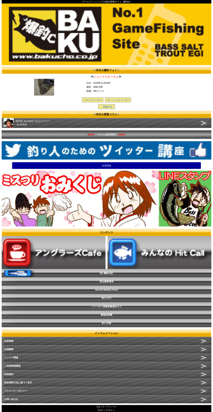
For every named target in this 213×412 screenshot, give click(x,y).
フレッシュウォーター (118, 100)
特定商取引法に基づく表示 (18, 382)
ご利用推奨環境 (12, 366)
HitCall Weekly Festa (106, 289)
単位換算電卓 (106, 281)
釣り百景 (106, 323)
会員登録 (106, 165)
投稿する (108, 106)
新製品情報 (106, 314)
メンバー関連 (11, 357)
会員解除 (8, 349)
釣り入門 (106, 298)
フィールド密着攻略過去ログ (106, 306)
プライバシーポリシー (15, 391)
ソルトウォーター (92, 100)
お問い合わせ (11, 399)
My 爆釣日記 (106, 273)
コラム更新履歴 (106, 134)
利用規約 (8, 374)
